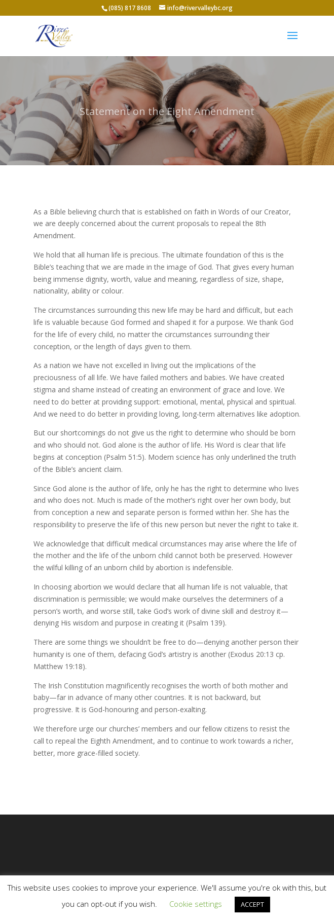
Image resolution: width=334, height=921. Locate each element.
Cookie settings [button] (195, 904)
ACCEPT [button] (252, 904)
